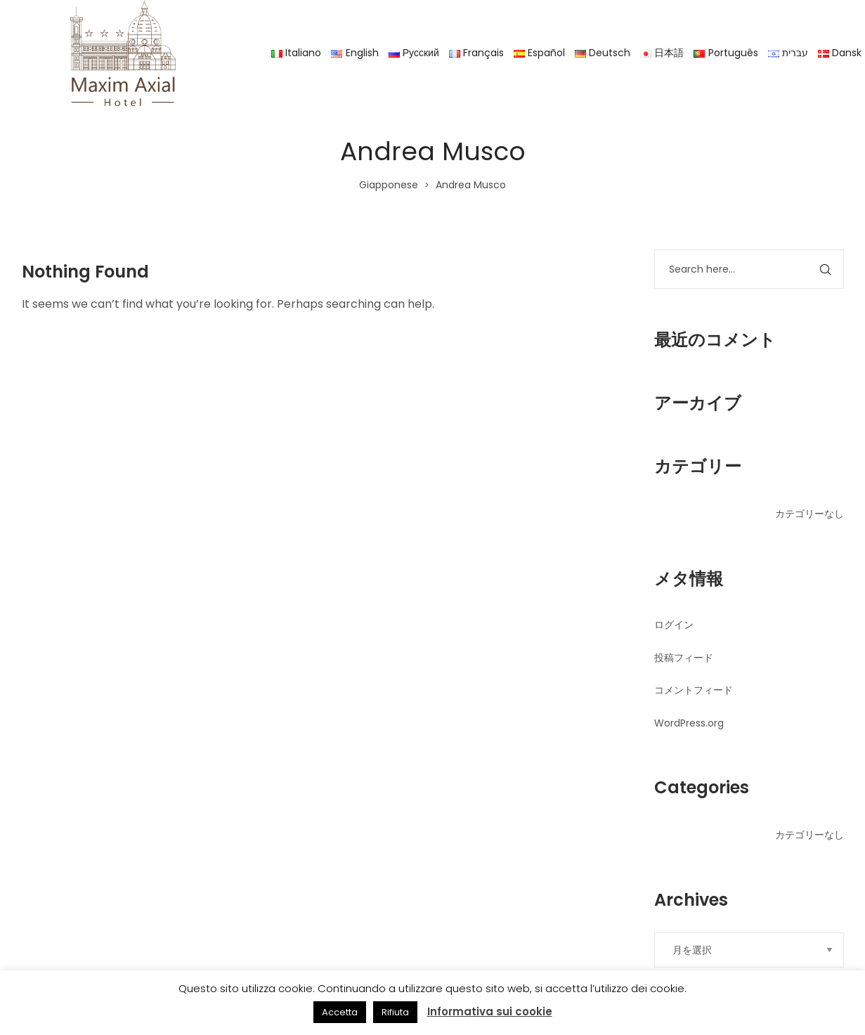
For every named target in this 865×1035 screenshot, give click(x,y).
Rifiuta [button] (395, 1012)
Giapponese (388, 185)
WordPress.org (689, 723)
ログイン (674, 625)
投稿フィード (683, 658)
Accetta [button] (340, 1012)
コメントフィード (693, 690)
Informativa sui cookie (489, 1011)
